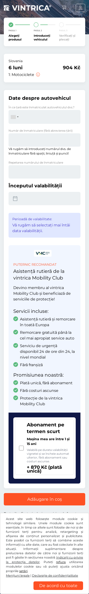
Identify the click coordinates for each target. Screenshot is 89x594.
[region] (44, 590)
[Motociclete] (37, 74)
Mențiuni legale (18, 575)
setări (23, 571)
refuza (61, 562)
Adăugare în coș (44, 499)
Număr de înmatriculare (41, 130)
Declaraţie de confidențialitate (55, 575)
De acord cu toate (58, 585)
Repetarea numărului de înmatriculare (36, 162)
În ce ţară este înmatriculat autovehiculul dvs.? (42, 107)
